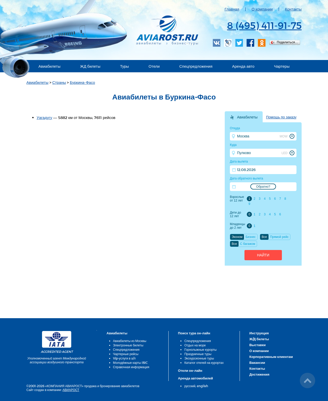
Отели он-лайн (190, 370)
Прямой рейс (279, 237)
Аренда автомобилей (195, 378)
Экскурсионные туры (199, 358)
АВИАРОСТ (71, 390)
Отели (154, 66)
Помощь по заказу (281, 117)
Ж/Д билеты (259, 339)
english (202, 386)
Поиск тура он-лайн (194, 333)
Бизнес (250, 237)
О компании (262, 9)
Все (264, 237)
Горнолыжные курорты (200, 349)
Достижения (259, 374)
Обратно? (263, 186)
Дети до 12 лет (235, 214)
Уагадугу (44, 117)
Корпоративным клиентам (271, 357)
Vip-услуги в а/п (124, 358)
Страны (59, 82)
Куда (233, 145)
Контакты (293, 9)
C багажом (247, 244)
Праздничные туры (197, 354)
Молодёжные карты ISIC (130, 362)
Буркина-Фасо (82, 82)
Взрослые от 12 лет (237, 198)
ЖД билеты (90, 66)
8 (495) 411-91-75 (264, 25)
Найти (263, 255)
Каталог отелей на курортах (203, 362)
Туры (124, 66)
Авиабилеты (49, 66)
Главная (232, 9)
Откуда (235, 128)
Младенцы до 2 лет (237, 225)
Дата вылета (239, 161)
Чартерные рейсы (125, 354)
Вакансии (257, 362)
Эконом (237, 237)
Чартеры (282, 66)
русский (189, 386)
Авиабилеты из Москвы (129, 341)
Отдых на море (195, 345)
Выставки (257, 345)
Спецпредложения (195, 66)
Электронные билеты (128, 345)
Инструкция (259, 333)
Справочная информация (131, 367)
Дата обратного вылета (246, 178)
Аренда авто (243, 66)
